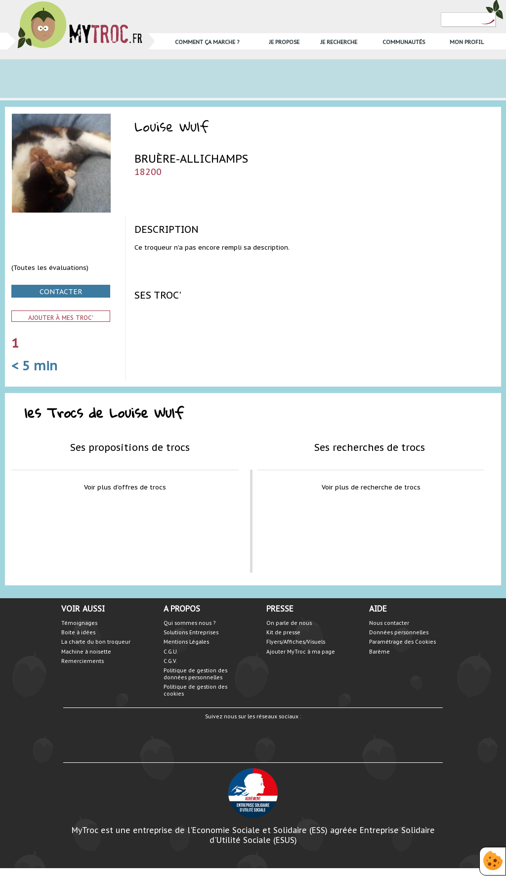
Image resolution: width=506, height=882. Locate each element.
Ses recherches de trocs (369, 447)
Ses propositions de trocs (130, 447)
